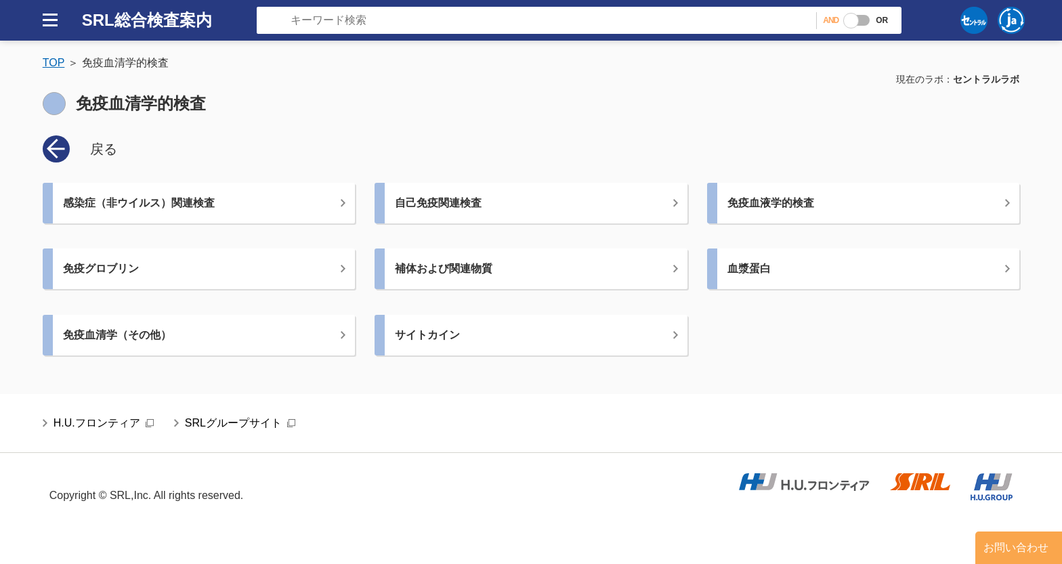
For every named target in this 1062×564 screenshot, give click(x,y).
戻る (103, 149)
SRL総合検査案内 (147, 20)
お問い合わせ (1015, 547)
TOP (54, 62)
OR (882, 20)
